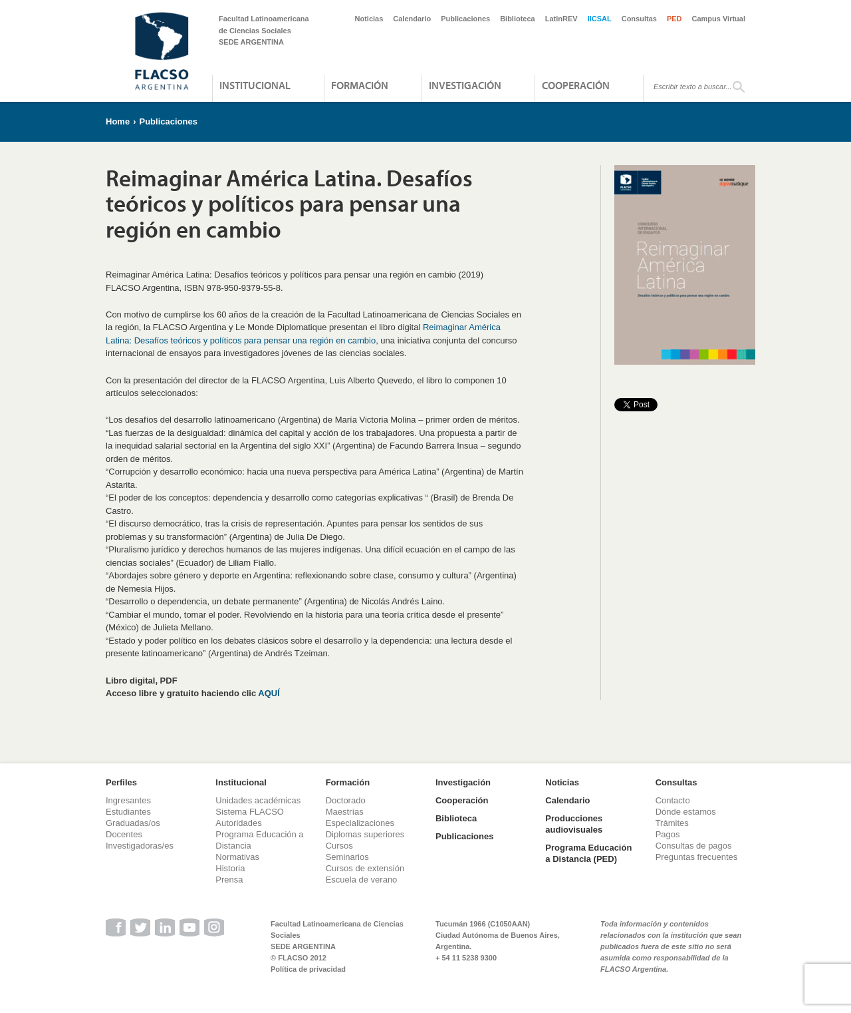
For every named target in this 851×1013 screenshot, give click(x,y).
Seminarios (347, 857)
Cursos (339, 846)
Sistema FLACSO (249, 812)
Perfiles (121, 782)
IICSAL (600, 19)
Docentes (124, 834)
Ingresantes (128, 800)
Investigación (465, 85)
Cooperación (576, 85)
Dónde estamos (686, 812)
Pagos (668, 834)
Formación (359, 85)
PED (674, 19)
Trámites (672, 823)
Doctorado (346, 800)
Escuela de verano (362, 880)
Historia (230, 868)
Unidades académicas (258, 800)
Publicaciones (465, 19)
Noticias (369, 19)
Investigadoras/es (140, 846)
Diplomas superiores (365, 834)
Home (118, 121)
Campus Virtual (719, 19)
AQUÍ (269, 693)
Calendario (412, 19)
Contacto (673, 800)
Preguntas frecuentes (697, 857)
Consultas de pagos (694, 846)
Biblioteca (517, 19)
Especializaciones (360, 823)
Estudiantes (128, 812)
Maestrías (345, 812)
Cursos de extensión (365, 868)
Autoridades (238, 823)
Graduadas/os (133, 823)
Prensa (229, 880)
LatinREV (561, 19)
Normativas (237, 857)
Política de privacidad (308, 969)
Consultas (639, 19)
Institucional (255, 85)
